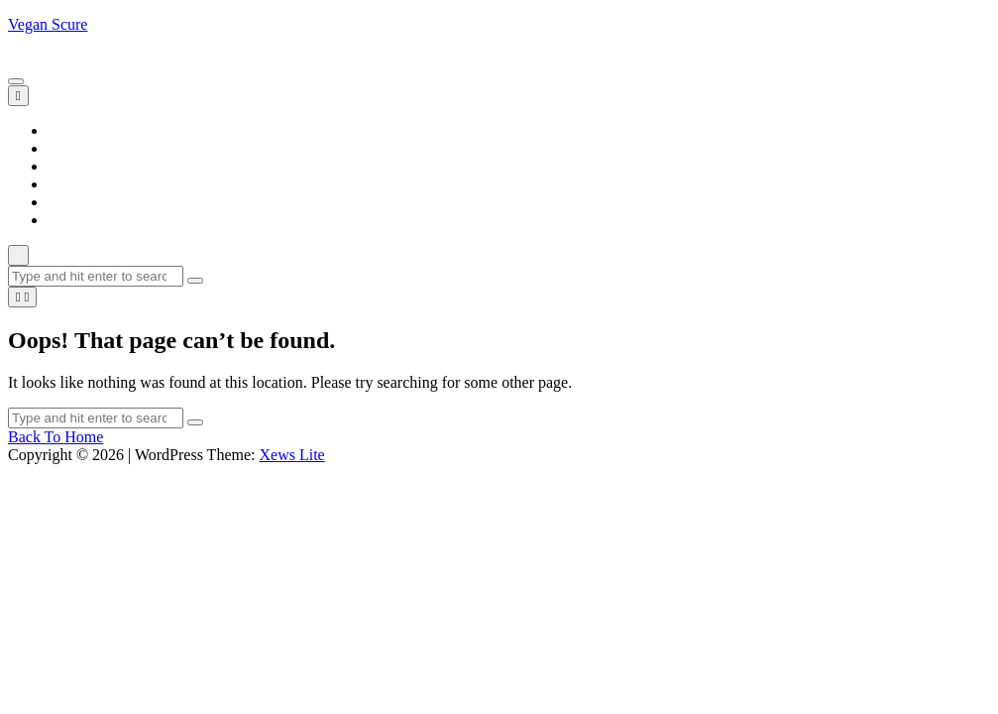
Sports (68, 201)
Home (67, 130)
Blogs (66, 148)
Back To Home (55, 436)
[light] (22, 297)
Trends (69, 219)
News (65, 184)
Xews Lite (291, 454)
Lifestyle (76, 166)
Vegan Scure (47, 24)
